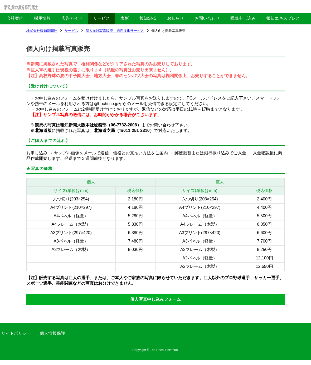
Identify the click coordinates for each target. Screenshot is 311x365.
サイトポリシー (16, 333)
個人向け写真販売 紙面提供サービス (115, 31)
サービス (71, 31)
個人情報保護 (52, 333)
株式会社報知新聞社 (41, 31)
